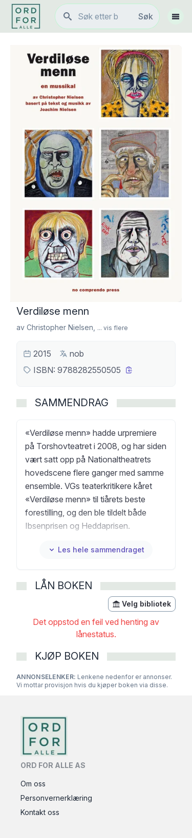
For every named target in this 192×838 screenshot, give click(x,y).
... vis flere (112, 328)
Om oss (33, 783)
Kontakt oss (39, 812)
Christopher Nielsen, (61, 327)
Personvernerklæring (56, 798)
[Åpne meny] (175, 16)
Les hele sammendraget (96, 549)
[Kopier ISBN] (129, 370)
